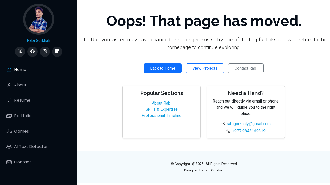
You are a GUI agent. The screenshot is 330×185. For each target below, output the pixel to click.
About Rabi (161, 103)
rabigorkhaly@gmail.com (249, 123)
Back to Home (162, 68)
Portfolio (18, 116)
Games (17, 131)
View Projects (205, 68)
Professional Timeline (162, 115)
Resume (18, 100)
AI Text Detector (27, 147)
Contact (18, 162)
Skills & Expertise (162, 109)
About (16, 85)
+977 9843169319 (249, 130)
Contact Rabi (246, 68)
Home (16, 69)
